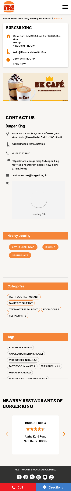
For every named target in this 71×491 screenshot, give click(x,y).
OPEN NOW (19, 63)
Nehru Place (20, 255)
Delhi (33, 18)
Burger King (35, 423)
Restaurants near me (15, 18)
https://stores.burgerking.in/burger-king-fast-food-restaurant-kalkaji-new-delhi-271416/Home (36, 164)
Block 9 (50, 247)
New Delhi (45, 18)
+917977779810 (21, 153)
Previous (6, 435)
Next (65, 435)
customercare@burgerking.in (29, 175)
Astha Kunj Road (23, 247)
